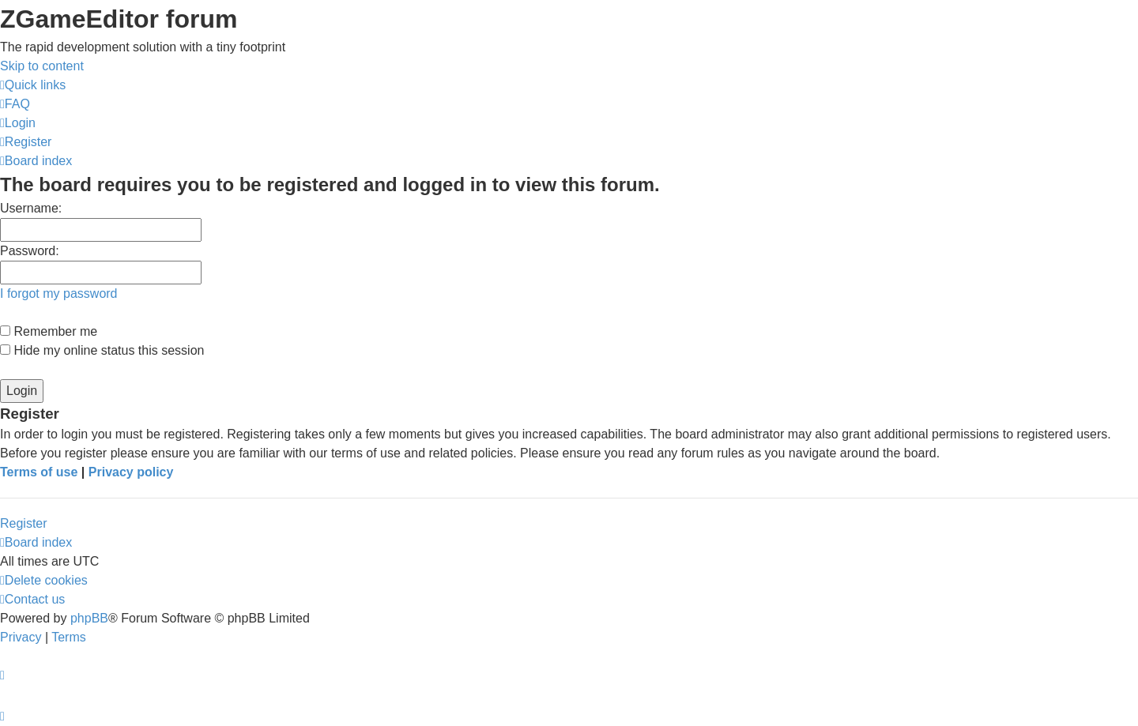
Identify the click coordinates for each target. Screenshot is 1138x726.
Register (23, 523)
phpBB (89, 618)
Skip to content (42, 66)
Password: (29, 251)
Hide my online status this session (102, 350)
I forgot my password (59, 293)
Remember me (48, 331)
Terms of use (38, 472)
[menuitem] (15, 104)
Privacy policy (131, 472)
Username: (31, 208)
